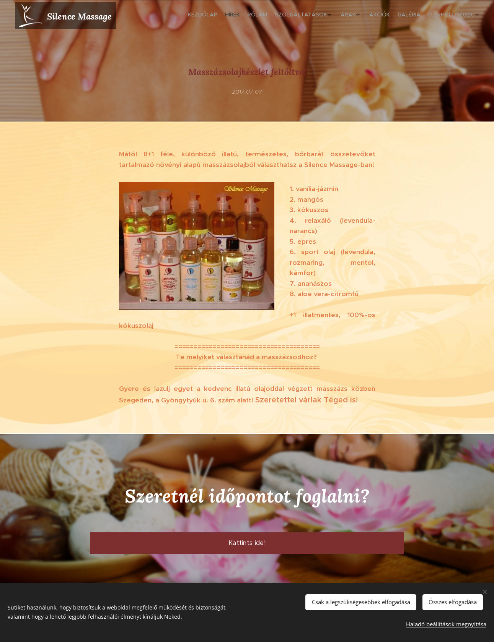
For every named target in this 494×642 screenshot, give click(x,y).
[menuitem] (409, 15)
